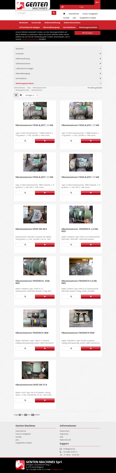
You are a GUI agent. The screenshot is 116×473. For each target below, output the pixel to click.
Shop (29, 88)
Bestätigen (87, 33)
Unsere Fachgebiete (90, 14)
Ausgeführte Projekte (88, 18)
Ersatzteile (36, 22)
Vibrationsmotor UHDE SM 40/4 (31, 229)
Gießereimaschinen (72, 22)
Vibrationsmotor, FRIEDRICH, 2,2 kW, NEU (79, 230)
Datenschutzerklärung (30, 39)
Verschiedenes (69, 27)
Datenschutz (64, 431)
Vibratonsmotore (36, 90)
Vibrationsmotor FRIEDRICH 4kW (31, 333)
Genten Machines (19, 88)
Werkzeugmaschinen (88, 27)
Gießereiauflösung (52, 22)
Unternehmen (73, 14)
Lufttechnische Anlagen (29, 27)
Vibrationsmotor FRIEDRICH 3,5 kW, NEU (79, 282)
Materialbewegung (51, 27)
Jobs (74, 18)
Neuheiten (23, 22)
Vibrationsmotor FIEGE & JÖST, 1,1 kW (34, 125)
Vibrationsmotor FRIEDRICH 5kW (77, 333)
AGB (61, 437)
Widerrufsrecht (65, 440)
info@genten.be (69, 449)
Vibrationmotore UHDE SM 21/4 (31, 385)
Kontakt (66, 18)
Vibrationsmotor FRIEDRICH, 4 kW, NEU (32, 282)
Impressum (64, 434)
